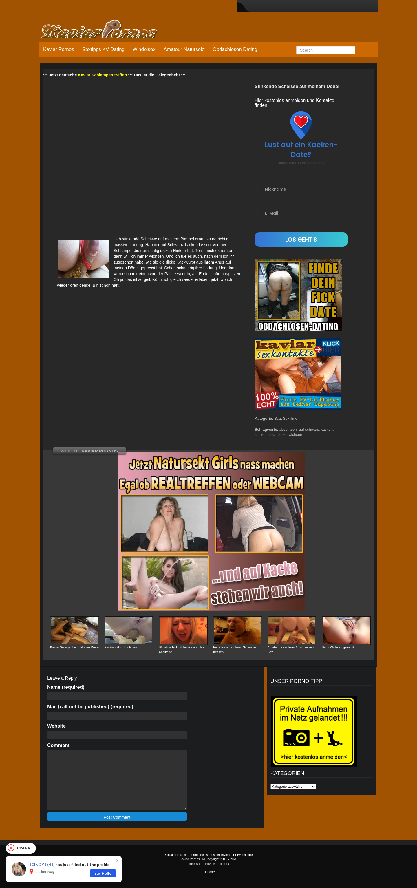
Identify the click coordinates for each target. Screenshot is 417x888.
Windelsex (144, 49)
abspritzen (288, 429)
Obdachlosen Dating (235, 49)
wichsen (295, 434)
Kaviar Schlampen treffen (102, 75)
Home (210, 872)
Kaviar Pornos (58, 49)
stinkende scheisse (270, 434)
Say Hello (102, 873)
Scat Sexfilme (285, 418)
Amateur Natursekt (184, 49)
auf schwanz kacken (316, 429)
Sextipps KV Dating (103, 49)
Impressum (194, 863)
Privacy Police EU (217, 863)
